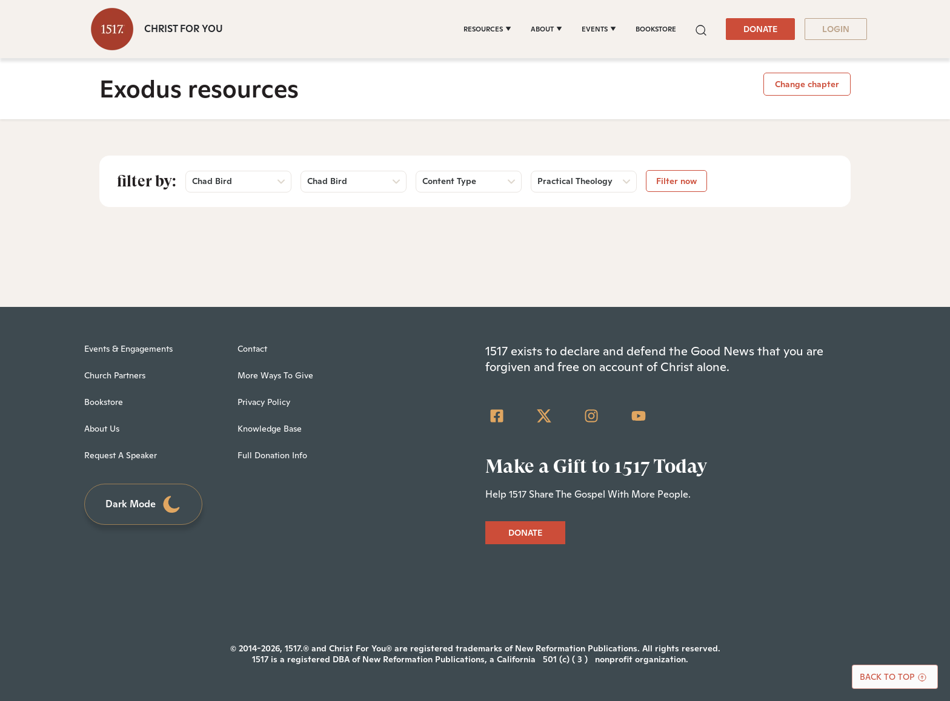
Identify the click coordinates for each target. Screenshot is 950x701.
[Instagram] (591, 415)
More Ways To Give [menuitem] (275, 375)
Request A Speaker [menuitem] (120, 455)
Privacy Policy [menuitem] (264, 402)
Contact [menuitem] (252, 348)
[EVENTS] (599, 29)
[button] (701, 29)
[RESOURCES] (487, 29)
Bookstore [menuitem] (103, 402)
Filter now (676, 181)
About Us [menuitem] (101, 428)
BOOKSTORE (656, 29)
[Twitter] (544, 415)
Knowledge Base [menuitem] (270, 428)
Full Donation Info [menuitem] (272, 455)
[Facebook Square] (496, 415)
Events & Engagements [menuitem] (128, 348)
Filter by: (146, 181)
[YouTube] (638, 415)
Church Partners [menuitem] (114, 375)
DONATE (760, 29)
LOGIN (835, 29)
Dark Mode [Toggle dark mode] (143, 504)
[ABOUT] (546, 29)
